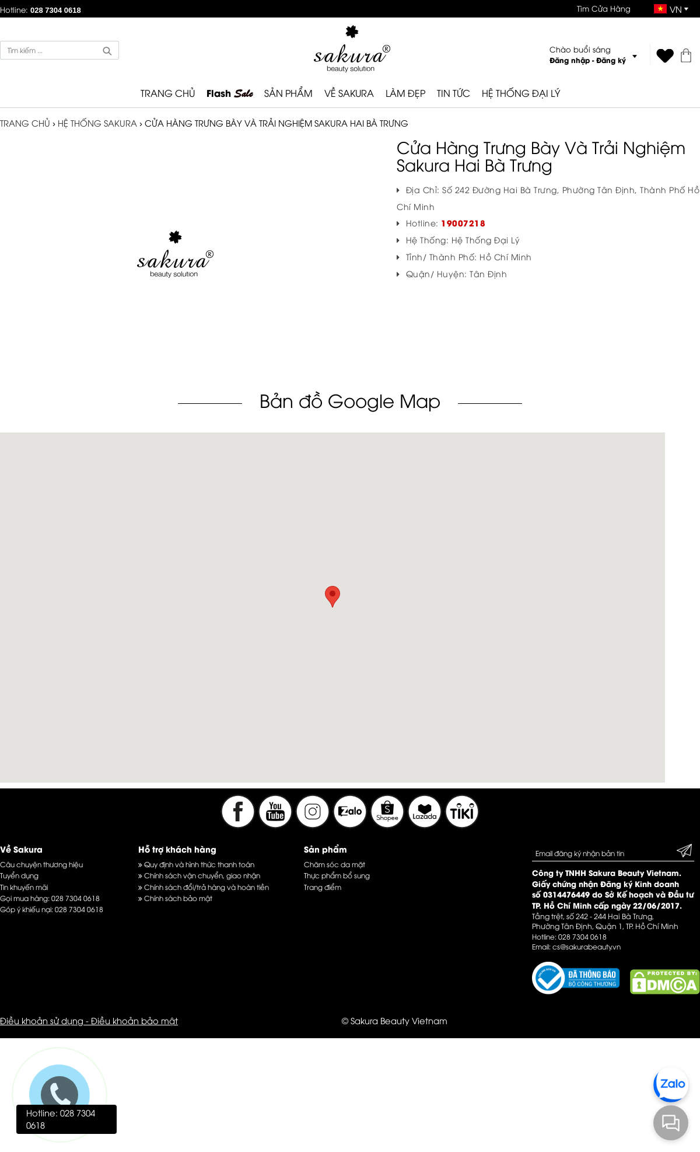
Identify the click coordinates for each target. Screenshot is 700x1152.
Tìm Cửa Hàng (604, 8)
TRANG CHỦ (168, 92)
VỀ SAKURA (349, 92)
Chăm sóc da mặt (334, 864)
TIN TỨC (453, 92)
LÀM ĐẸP (405, 92)
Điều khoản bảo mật (134, 1020)
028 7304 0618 (75, 898)
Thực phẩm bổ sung (337, 875)
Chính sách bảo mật (175, 898)
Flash (229, 93)
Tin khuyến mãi (24, 887)
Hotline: (40, 9)
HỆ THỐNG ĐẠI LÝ (521, 92)
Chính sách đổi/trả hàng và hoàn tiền (203, 887)
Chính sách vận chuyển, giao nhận (199, 875)
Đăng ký (611, 60)
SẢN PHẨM (288, 92)
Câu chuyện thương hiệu (41, 864)
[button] (332, 597)
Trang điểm (322, 887)
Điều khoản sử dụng (41, 1020)
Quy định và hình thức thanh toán (196, 864)
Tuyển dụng (19, 875)
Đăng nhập (570, 60)
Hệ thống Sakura (97, 122)
